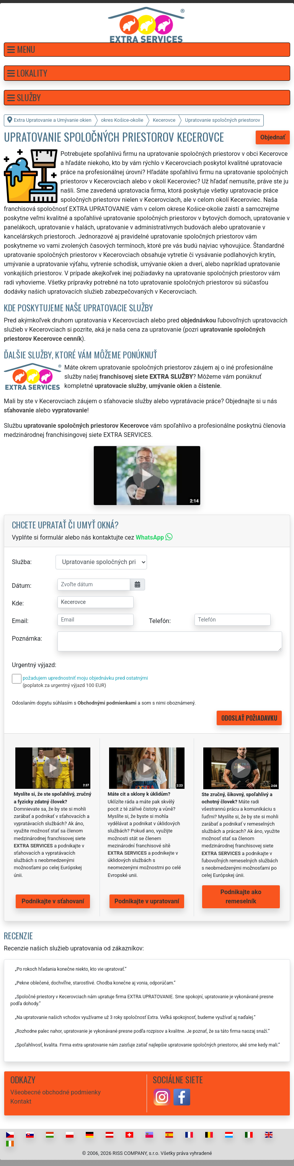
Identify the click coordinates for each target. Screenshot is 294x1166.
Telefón (159, 621)
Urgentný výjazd (33, 665)
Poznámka (26, 638)
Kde (17, 603)
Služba (21, 562)
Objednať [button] (272, 137)
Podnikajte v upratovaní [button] (146, 901)
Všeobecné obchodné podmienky (55, 1092)
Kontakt (20, 1101)
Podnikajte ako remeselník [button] (240, 896)
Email (19, 621)
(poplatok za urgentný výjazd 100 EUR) (64, 685)
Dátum (21, 585)
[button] (147, 50)
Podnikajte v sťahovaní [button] (53, 901)
